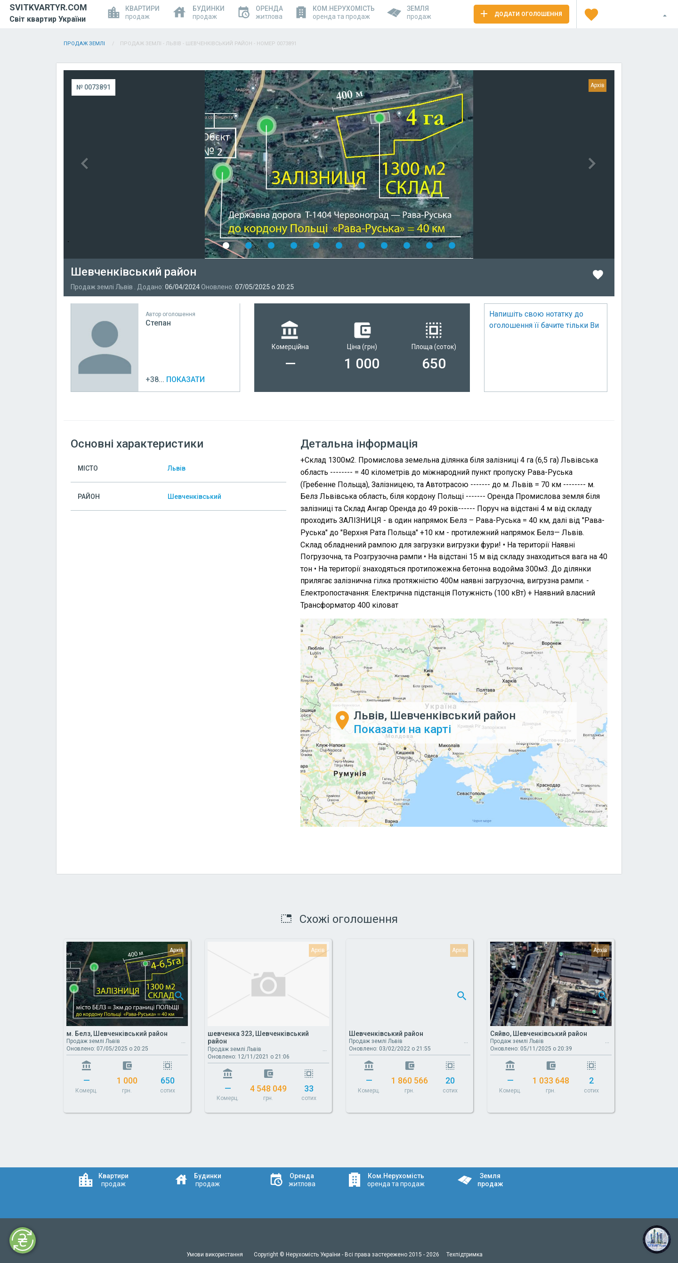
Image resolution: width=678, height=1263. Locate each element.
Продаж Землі (85, 44)
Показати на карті (402, 729)
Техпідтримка (464, 1254)
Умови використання (215, 1254)
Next (476, 164)
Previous (201, 164)
